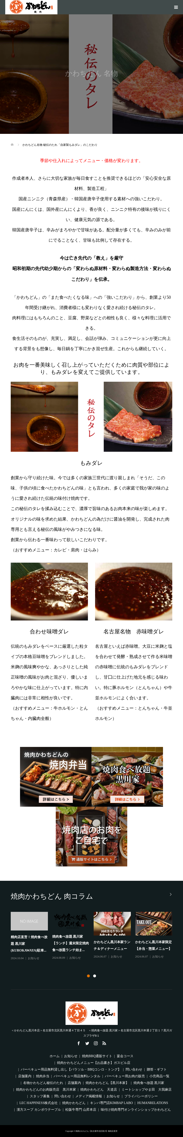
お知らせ (33, 958)
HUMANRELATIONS (152, 1103)
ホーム (55, 1056)
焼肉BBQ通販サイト (97, 1056)
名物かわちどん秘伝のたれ (43, 1083)
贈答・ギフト (157, 1069)
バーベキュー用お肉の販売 (125, 1076)
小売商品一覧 (159, 1076)
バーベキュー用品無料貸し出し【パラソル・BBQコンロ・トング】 (71, 1069)
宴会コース (125, 1056)
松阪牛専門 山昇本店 (80, 1109)
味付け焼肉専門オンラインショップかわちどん (136, 1109)
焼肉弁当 (42, 1076)
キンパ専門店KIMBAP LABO (111, 1103)
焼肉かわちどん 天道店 (98, 1089)
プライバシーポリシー (141, 1096)
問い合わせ (134, 1069)
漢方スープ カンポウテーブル (39, 1109)
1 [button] (88, 975)
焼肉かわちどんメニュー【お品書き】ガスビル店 (93, 1063)
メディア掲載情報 (88, 1096)
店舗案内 (24, 1076)
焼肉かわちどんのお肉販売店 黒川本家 (46, 1089)
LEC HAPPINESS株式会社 (39, 1103)
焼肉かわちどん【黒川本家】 (107, 1083)
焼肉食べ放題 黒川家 (148, 1083)
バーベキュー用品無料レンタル (77, 1076)
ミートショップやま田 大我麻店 (147, 1089)
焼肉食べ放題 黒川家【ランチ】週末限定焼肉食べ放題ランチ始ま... (70, 943)
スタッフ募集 (40, 1096)
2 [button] (94, 975)
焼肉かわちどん (74, 1103)
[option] (94, 936)
